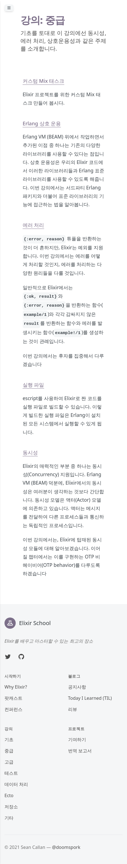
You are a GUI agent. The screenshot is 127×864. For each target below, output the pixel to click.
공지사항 (77, 687)
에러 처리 (33, 225)
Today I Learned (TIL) (90, 698)
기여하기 (77, 739)
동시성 (30, 452)
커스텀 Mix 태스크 (43, 81)
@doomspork (66, 847)
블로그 (74, 676)
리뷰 (72, 709)
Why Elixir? (15, 687)
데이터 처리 (16, 784)
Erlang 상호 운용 (42, 123)
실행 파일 (33, 384)
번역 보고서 (80, 751)
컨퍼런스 (13, 709)
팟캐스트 (13, 698)
